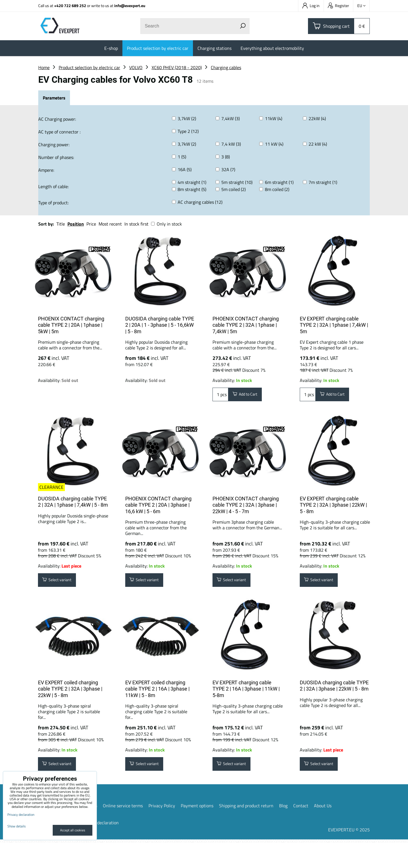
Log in (311, 6)
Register (338, 6)
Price (91, 223)
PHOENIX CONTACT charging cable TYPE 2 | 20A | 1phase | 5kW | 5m (71, 325)
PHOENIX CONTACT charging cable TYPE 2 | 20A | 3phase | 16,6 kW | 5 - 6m (158, 505)
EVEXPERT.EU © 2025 (349, 833)
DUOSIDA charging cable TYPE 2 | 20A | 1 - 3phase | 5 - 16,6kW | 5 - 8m (159, 325)
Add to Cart (247, 395)
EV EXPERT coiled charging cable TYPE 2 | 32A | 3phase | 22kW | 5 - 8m (70, 690)
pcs (220, 395)
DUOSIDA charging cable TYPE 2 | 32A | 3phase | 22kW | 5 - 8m (334, 687)
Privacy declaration (100, 826)
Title (60, 223)
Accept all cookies (72, 830)
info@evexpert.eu (129, 6)
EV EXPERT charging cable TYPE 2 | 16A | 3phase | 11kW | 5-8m (246, 690)
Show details (16, 826)
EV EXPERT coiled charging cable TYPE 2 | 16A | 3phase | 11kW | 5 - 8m (157, 690)
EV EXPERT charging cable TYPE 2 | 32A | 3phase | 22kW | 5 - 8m (333, 505)
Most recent (110, 223)
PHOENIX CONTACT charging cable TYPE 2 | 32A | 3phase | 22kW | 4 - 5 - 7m (245, 505)
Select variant (60, 580)
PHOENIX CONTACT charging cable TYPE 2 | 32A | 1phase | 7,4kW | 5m (245, 325)
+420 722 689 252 (70, 6)
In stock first (136, 223)
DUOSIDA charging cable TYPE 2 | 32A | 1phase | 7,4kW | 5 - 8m (73, 502)
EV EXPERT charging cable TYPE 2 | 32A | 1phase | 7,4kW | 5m (334, 325)
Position (75, 223)
